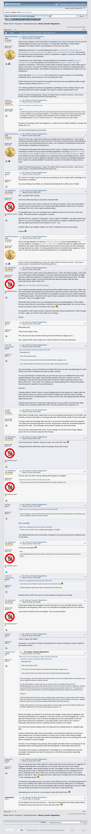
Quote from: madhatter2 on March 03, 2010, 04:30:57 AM (35, 580)
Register (32, 19)
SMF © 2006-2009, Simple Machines (53, 830)
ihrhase (7, 172)
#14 (85, 543)
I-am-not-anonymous (9, 346)
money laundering (37, 75)
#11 (85, 438)
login (23, 12)
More (37, 19)
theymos (8, 100)
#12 (85, 471)
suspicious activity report (68, 62)
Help (14, 19)
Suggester (9, 759)
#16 (85, 601)
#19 (85, 760)
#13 (85, 505)
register (29, 12)
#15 (85, 577)
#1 (85, 37)
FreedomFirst (10, 652)
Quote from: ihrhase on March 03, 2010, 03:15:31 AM (34, 350)
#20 (85, 798)
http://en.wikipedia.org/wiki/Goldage (35, 285)
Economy (18, 24)
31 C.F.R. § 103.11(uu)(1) (49, 244)
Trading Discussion (30, 24)
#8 (85, 323)
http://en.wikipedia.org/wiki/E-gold (30, 105)
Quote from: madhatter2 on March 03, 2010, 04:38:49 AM (35, 527)
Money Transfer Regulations (49, 24)
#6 (85, 237)
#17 (85, 635)
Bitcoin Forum (9, 24)
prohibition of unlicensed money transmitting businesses (59, 154)
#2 (85, 101)
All (15, 29)
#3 (85, 135)
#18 (85, 653)
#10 (85, 411)
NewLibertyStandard (12, 37)
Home (9, 19)
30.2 (28, 16)
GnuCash (46, 83)
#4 (85, 173)
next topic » (82, 27)
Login (25, 19)
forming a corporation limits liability (63, 52)
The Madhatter (10, 190)
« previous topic (72, 27)
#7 (85, 268)
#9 (85, 346)
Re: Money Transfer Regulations (35, 100)
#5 (85, 191)
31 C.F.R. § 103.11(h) (53, 242)
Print (84, 29)
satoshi (7, 410)
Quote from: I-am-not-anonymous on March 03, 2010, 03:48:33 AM (38, 509)
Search (20, 19)
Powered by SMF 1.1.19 (34, 830)
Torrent (32, 16)
